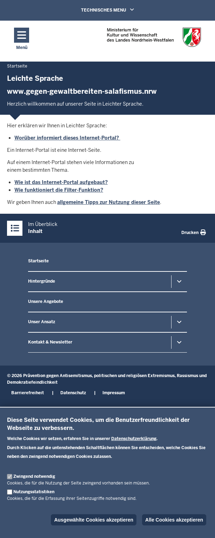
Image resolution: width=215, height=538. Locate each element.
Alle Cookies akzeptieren (174, 520)
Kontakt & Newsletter (50, 342)
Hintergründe (41, 281)
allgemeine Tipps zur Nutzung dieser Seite (108, 202)
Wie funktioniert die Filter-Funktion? (58, 190)
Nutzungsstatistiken (33, 492)
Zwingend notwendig (34, 476)
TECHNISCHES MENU (117, 10)
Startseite (38, 261)
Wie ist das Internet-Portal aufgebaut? (61, 182)
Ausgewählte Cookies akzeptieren (93, 520)
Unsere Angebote (45, 301)
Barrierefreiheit (27, 393)
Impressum (113, 393)
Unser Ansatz (41, 322)
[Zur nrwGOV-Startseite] (154, 39)
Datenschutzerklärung (133, 438)
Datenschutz (73, 393)
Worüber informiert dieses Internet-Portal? (67, 138)
